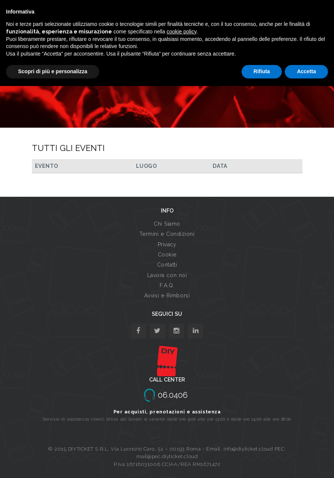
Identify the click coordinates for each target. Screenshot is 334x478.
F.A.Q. (167, 285)
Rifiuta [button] (262, 71)
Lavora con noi (167, 275)
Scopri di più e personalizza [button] (52, 71)
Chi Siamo (167, 224)
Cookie (167, 255)
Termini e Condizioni (166, 234)
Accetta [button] (306, 71)
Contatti (167, 265)
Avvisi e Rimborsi (167, 296)
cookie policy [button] (181, 32)
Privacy (167, 244)
